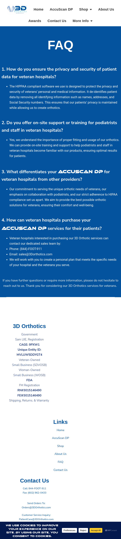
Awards (34, 21)
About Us (106, 9)
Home (39, 9)
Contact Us (56, 21)
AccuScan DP (61, 9)
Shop (85, 9)
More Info (83, 21)
